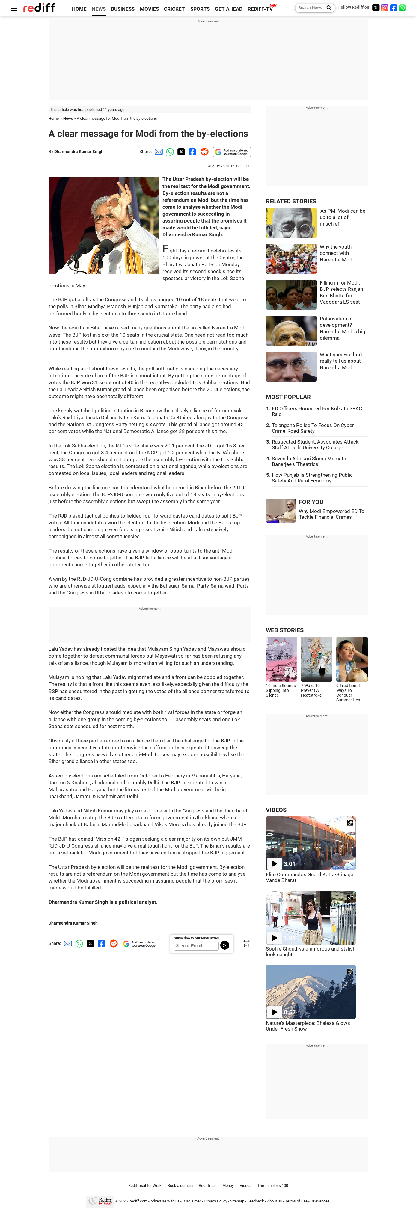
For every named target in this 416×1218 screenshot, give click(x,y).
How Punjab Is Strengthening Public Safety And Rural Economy (312, 478)
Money (228, 1185)
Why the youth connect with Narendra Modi (337, 253)
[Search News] (327, 8)
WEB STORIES (285, 630)
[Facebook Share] (192, 151)
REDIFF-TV (260, 9)
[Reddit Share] (203, 151)
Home (54, 118)
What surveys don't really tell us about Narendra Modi (341, 361)
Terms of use (296, 1201)
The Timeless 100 (272, 1185)
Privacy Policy (215, 1201)
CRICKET (174, 9)
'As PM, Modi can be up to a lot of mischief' (342, 217)
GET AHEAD (228, 9)
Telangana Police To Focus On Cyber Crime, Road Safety (313, 428)
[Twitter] (375, 7)
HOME (79, 9)
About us (274, 1201)
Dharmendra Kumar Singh (78, 151)
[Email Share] (157, 151)
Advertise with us (165, 1201)
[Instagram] (384, 7)
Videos (245, 1185)
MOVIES (149, 9)
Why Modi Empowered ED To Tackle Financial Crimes (331, 514)
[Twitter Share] (180, 151)
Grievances (320, 1201)
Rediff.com (138, 1201)
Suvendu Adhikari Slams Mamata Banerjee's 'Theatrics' (309, 461)
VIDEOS (276, 810)
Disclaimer (192, 1201)
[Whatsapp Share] (169, 151)
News (68, 118)
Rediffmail (207, 1185)
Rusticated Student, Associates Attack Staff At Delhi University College (315, 444)
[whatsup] (402, 7)
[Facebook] (393, 7)
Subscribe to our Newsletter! (196, 938)
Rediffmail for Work (145, 1185)
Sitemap (237, 1201)
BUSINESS (123, 9)
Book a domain (180, 1185)
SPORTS (200, 9)
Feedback (255, 1201)
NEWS (99, 9)
